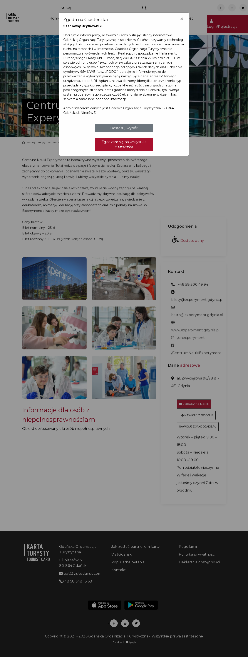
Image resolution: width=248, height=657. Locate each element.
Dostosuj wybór (124, 128)
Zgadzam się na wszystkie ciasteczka (123, 144)
